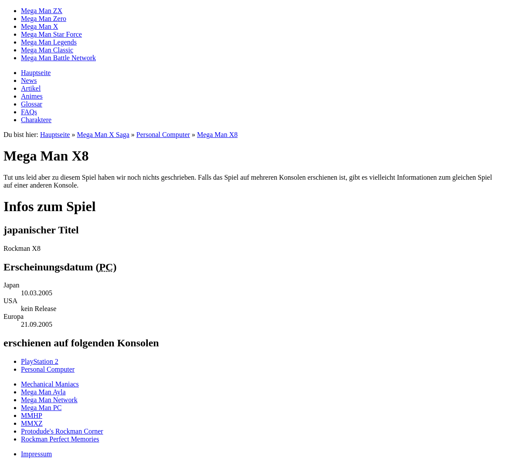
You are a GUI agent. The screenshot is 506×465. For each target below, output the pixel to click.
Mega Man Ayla (43, 392)
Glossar (31, 104)
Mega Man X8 (217, 134)
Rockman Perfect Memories (60, 439)
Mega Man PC (41, 407)
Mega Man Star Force (51, 34)
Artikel (31, 88)
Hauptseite (36, 72)
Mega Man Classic (47, 50)
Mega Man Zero (43, 18)
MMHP (31, 415)
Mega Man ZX (41, 10)
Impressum (36, 454)
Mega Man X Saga (103, 134)
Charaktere (36, 119)
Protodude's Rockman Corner (62, 431)
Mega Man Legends (49, 42)
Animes (32, 96)
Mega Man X (39, 26)
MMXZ (32, 423)
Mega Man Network (49, 399)
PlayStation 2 (39, 361)
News (29, 80)
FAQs (29, 112)
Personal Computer (163, 134)
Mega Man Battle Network (58, 58)
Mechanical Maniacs (50, 384)
